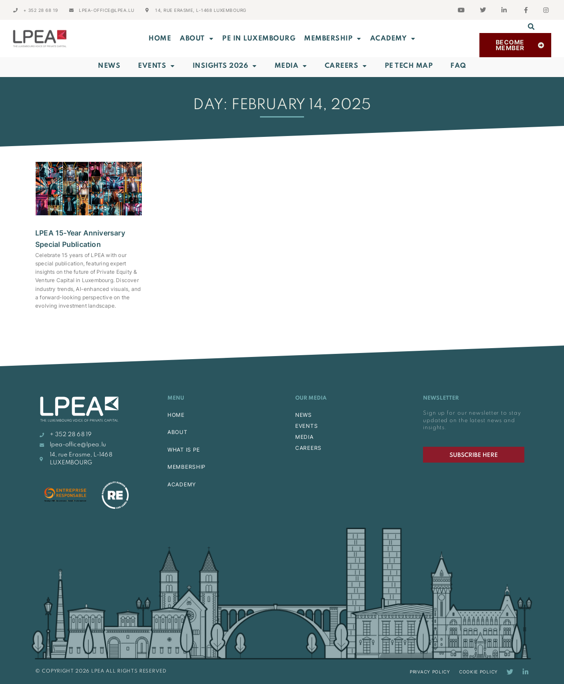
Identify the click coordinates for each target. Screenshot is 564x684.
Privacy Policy (430, 671)
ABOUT (196, 39)
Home (159, 38)
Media (291, 66)
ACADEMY (393, 39)
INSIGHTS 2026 (225, 66)
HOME (176, 415)
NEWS (303, 415)
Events (156, 66)
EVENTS (306, 426)
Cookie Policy (478, 671)
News (109, 66)
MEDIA (304, 437)
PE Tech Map (409, 66)
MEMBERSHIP (332, 39)
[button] (531, 26)
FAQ (458, 66)
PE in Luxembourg (258, 38)
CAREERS (308, 448)
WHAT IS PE (183, 449)
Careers (346, 66)
